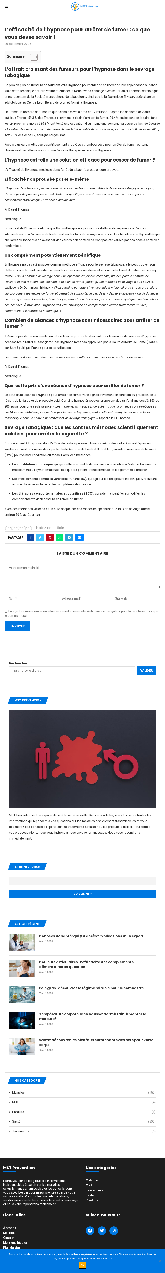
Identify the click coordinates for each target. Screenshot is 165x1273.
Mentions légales (15, 1242)
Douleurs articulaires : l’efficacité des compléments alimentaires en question (86, 964)
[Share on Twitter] (40, 537)
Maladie (9, 1232)
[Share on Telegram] (69, 537)
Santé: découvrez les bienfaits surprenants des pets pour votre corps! (96, 1042)
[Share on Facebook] (30, 537)
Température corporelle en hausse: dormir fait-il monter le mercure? (92, 1016)
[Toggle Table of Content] (32, 57)
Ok (82, 1265)
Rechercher (18, 663)
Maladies (84, 1092)
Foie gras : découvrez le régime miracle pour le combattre (91, 988)
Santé (84, 1121)
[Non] (159, 1261)
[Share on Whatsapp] (59, 537)
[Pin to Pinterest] (50, 537)
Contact (8, 1237)
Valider (146, 670)
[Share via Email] (79, 537)
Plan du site (11, 1247)
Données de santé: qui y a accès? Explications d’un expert (91, 936)
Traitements (84, 1131)
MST (84, 1102)
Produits (84, 1112)
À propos (9, 1227)
